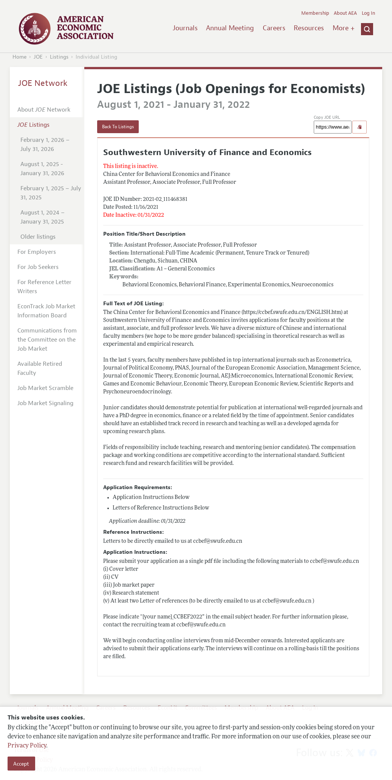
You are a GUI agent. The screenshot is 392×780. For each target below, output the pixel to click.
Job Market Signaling (45, 403)
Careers (274, 28)
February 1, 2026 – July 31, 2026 (45, 144)
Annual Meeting (230, 28)
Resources (309, 28)
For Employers (36, 252)
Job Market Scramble (45, 388)
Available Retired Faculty (39, 368)
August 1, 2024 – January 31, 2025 (42, 217)
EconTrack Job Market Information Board (46, 311)
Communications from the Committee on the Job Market (47, 340)
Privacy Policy (27, 746)
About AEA (345, 13)
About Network (43, 109)
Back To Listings (118, 127)
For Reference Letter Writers (44, 286)
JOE (38, 57)
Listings (59, 57)
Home (19, 57)
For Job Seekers (38, 267)
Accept (21, 763)
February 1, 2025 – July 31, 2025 (50, 193)
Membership (315, 13)
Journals (185, 28)
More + (344, 28)
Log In (368, 13)
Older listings (38, 237)
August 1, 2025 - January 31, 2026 (42, 168)
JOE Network (43, 83)
